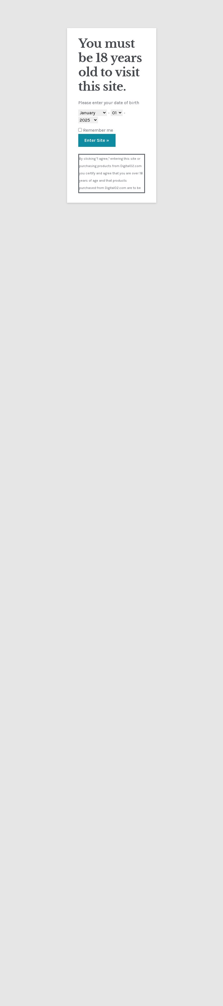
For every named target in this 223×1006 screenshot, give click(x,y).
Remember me (95, 130)
